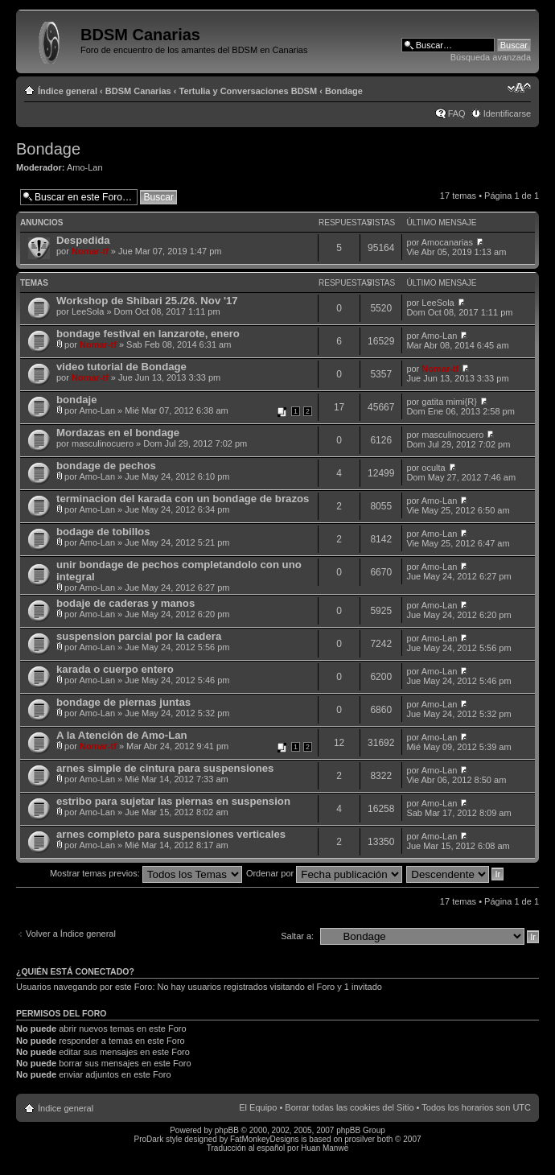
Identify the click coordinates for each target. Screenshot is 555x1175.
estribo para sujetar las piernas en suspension (173, 801)
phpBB (227, 1130)
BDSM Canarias (138, 91)
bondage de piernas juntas (123, 702)
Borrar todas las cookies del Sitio (349, 1107)
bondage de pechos (106, 466)
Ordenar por (324, 873)
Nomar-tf (90, 251)
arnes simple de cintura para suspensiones (164, 768)
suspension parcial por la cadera (138, 636)
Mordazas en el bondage (117, 433)
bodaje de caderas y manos (125, 603)
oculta (433, 467)
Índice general (67, 91)
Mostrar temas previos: (146, 873)
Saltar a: (297, 936)
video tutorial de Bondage (121, 367)
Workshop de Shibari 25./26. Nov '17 (147, 301)
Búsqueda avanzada (490, 57)
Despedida (83, 240)
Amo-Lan (85, 167)
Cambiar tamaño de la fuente (519, 87)
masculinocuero (103, 443)
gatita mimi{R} (448, 401)
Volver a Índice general (71, 933)
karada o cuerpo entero (115, 669)
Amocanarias (447, 242)
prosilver (359, 1139)
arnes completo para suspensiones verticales (171, 834)
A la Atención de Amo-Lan (121, 735)
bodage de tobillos (103, 532)
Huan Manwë (324, 1148)
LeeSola (88, 311)
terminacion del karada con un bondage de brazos (182, 499)
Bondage (344, 91)
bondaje (76, 400)
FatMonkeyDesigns (264, 1139)
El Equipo (258, 1107)
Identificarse (507, 113)
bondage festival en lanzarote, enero (148, 334)
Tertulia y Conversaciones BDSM (248, 91)
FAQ (457, 113)
